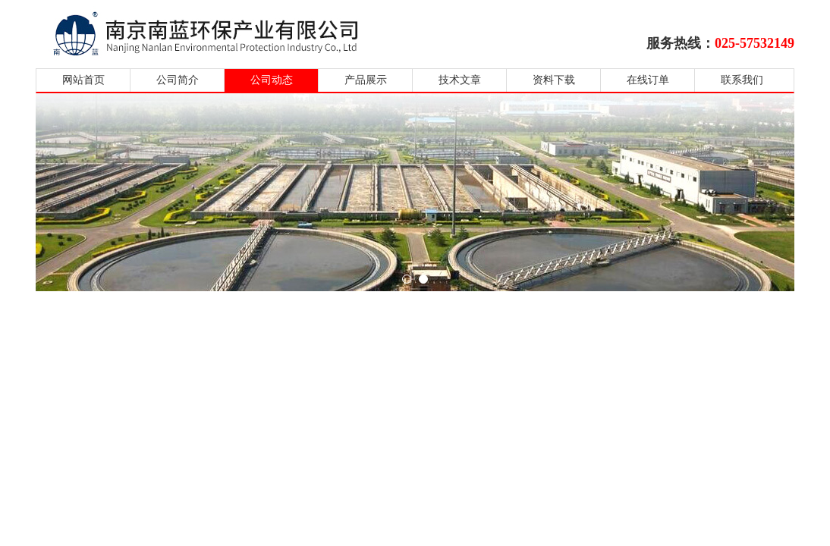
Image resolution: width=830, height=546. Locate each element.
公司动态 (271, 80)
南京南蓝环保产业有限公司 (220, 32)
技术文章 (460, 80)
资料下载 (554, 80)
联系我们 (742, 80)
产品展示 (365, 80)
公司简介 (177, 80)
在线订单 (648, 80)
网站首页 (83, 80)
